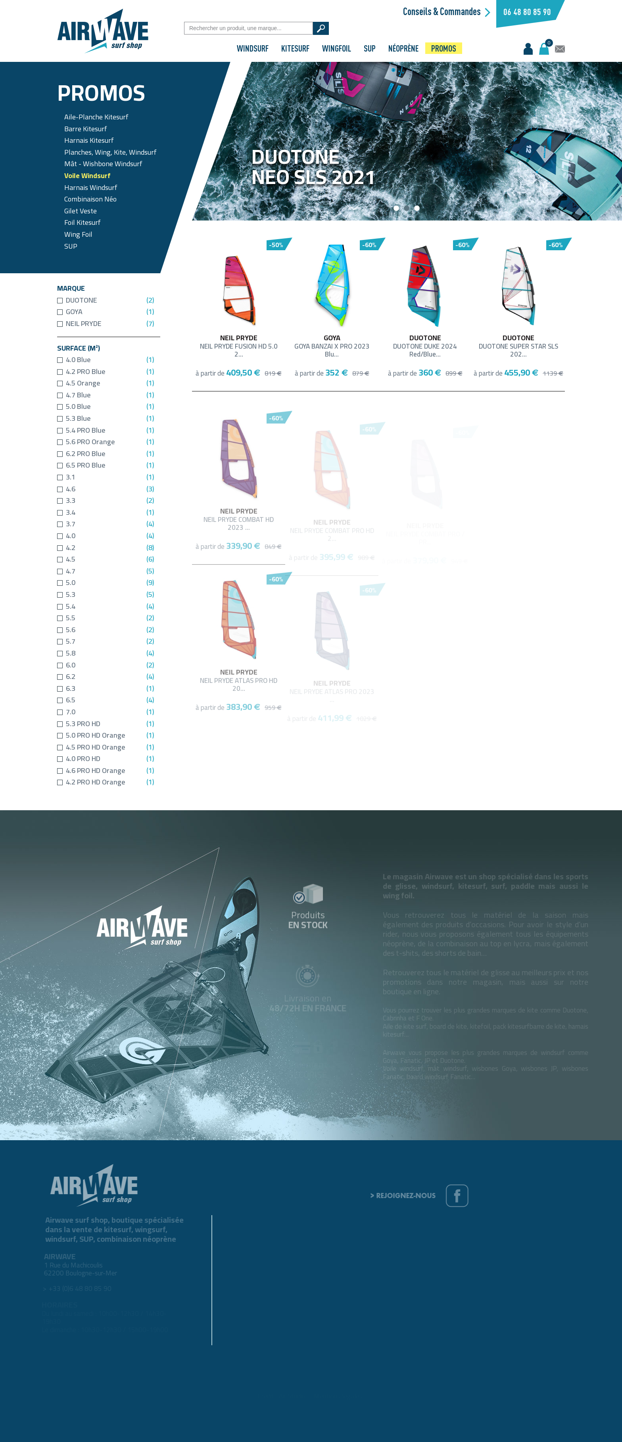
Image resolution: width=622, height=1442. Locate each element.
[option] (407, 141)
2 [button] (407, 209)
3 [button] (417, 209)
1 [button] (397, 209)
